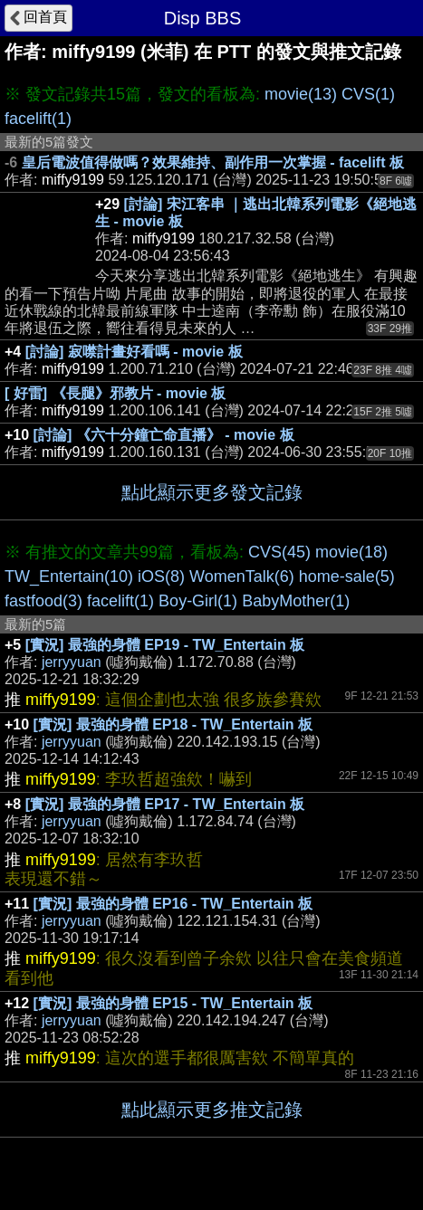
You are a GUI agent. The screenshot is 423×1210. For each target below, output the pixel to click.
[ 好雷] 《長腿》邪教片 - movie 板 (115, 393)
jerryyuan (71, 662)
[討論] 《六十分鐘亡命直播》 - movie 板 (164, 435)
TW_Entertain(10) (69, 576)
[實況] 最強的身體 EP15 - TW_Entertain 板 (173, 1003)
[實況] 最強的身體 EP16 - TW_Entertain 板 (173, 903)
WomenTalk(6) (241, 576)
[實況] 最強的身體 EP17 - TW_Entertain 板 (164, 804)
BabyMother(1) (296, 601)
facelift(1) (38, 119)
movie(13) (300, 94)
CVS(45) (279, 552)
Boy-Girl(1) (198, 601)
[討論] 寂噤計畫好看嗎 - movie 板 (134, 351)
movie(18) (351, 552)
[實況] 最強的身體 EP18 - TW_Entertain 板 (173, 724)
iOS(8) (161, 576)
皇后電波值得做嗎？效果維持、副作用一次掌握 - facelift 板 (213, 162)
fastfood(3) (43, 601)
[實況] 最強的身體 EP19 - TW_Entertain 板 (164, 645)
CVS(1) (368, 94)
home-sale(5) (347, 576)
